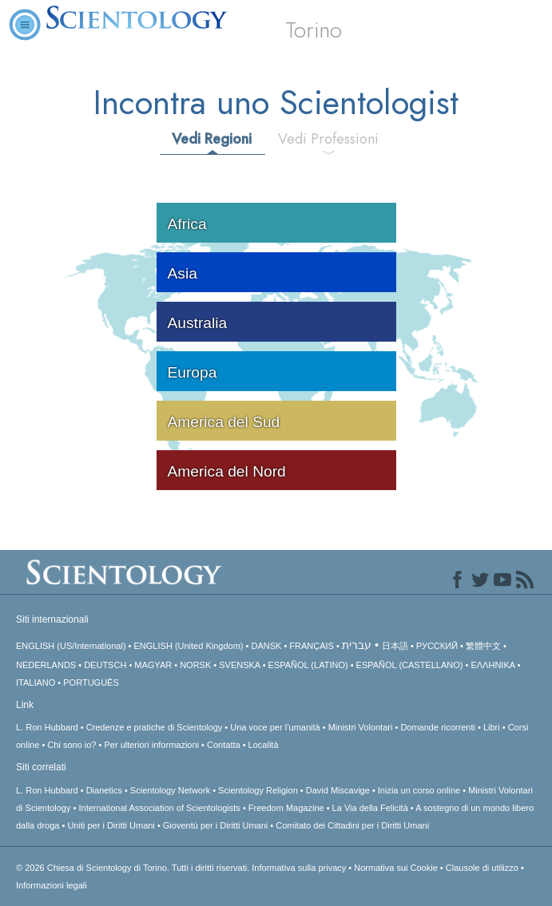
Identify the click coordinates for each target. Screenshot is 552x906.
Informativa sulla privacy (299, 867)
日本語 (395, 646)
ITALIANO (35, 682)
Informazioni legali (51, 885)
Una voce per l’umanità (275, 727)
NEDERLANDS (46, 665)
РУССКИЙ (437, 646)
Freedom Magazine (286, 808)
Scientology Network (170, 790)
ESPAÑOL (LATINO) (308, 665)
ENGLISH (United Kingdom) (189, 646)
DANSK (266, 646)
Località (263, 745)
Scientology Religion (258, 790)
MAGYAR (153, 665)
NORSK (195, 665)
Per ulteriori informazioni (151, 745)
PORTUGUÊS (90, 682)
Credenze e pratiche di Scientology (154, 727)
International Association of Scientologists (159, 808)
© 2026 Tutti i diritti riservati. (134, 867)
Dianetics (104, 790)
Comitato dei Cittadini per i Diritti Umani (352, 825)
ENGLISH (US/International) (71, 646)
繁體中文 (483, 646)
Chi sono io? (71, 745)
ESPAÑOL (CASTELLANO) (409, 665)
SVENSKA (239, 665)
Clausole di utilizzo (482, 867)
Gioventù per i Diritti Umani (215, 825)
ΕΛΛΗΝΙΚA (492, 665)
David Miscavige (338, 790)
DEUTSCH (105, 665)
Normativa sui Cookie (396, 867)
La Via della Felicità (370, 808)
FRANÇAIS (311, 646)
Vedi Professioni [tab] (328, 139)
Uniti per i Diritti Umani (110, 825)
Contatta (223, 745)
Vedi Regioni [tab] (212, 139)
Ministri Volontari (360, 727)
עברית (356, 645)
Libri (491, 727)
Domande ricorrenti (437, 727)
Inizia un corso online (419, 790)
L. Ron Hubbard (47, 727)
